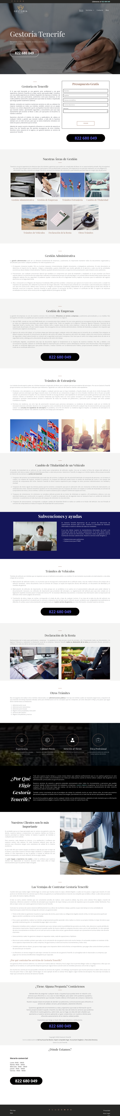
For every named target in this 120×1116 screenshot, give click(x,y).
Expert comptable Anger (61, 1040)
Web (11, 1113)
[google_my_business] (23, 1)
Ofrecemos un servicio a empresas (67, 316)
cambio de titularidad (35, 474)
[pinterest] (71, 1110)
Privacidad (106, 1110)
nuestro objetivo (81, 785)
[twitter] (15, 1)
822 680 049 (106, 2)
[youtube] (65, 1110)
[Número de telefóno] (85, 100)
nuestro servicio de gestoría (63, 602)
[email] (17, 1)
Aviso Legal (106, 1113)
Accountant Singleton (77, 1040)
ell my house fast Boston (46, 1040)
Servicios (65, 108)
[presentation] (76, 116)
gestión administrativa (19, 261)
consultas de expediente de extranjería (33, 408)
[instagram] (20, 1)
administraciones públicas (57, 698)
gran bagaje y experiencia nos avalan (20, 859)
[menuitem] (81, 10)
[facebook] (12, 1)
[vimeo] (68, 1110)
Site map (13, 1110)
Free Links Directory (91, 1040)
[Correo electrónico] (85, 104)
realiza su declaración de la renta (77, 642)
